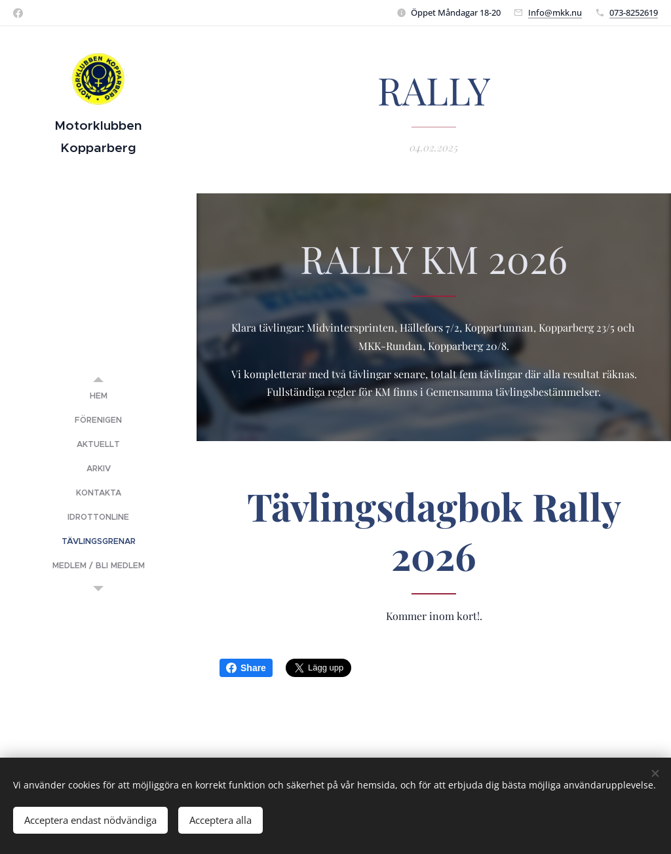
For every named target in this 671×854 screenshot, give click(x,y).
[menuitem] (98, 396)
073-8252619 (633, 12)
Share (246, 668)
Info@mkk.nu (555, 12)
